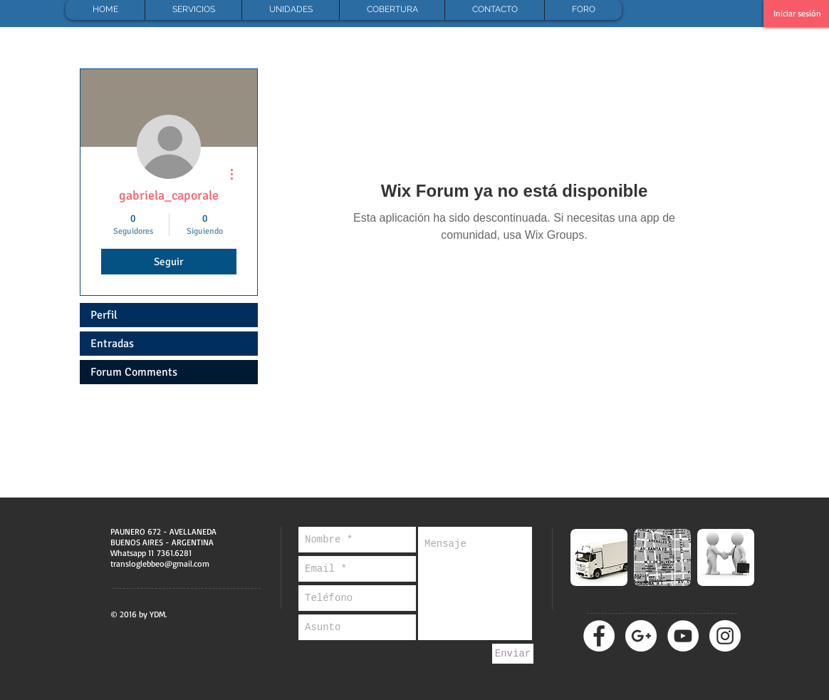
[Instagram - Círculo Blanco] (725, 636)
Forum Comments (133, 372)
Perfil (104, 315)
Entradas (112, 343)
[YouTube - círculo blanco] (683, 636)
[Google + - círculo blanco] (641, 636)
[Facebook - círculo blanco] (599, 636)
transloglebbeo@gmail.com (159, 563)
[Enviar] (512, 654)
